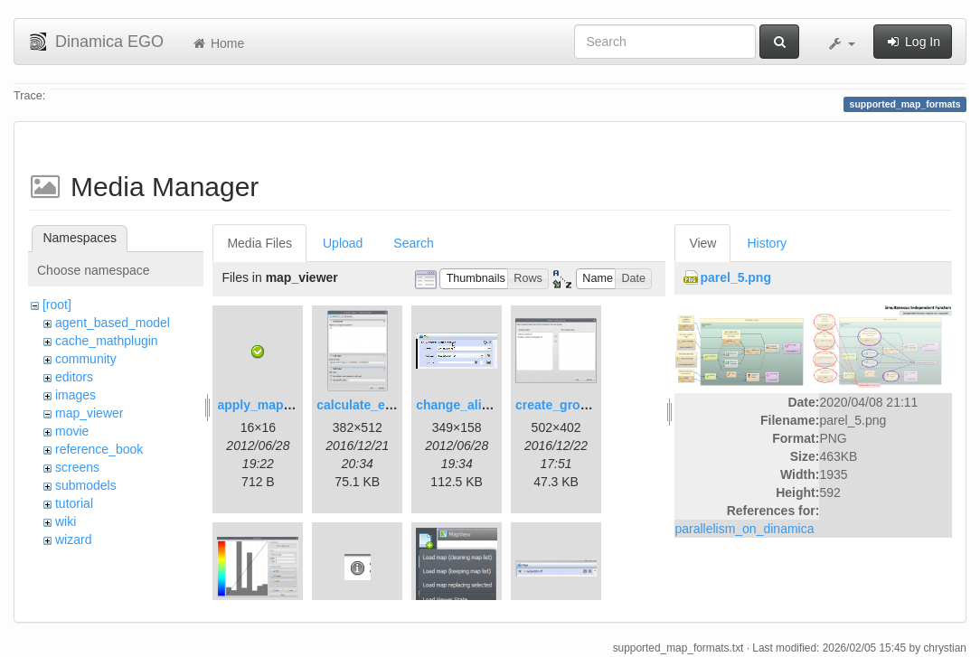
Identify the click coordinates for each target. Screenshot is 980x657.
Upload (343, 243)
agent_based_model (112, 322)
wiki (65, 521)
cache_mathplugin (106, 340)
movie (72, 431)
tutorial (74, 503)
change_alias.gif (465, 405)
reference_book (99, 449)
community (86, 359)
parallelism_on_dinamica (744, 528)
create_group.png (568, 405)
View (702, 243)
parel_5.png (735, 277)
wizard (73, 539)
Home (217, 43)
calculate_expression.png (393, 405)
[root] (56, 304)
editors (74, 377)
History (767, 243)
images (75, 395)
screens (77, 467)
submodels (86, 485)
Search (413, 243)
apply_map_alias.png (281, 405)
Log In (912, 41)
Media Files (259, 243)
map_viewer (89, 413)
